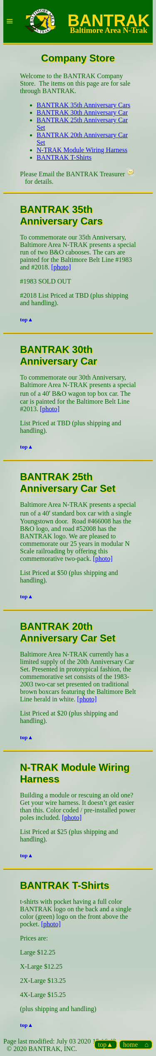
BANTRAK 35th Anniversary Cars (83, 105)
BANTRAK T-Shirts (64, 157)
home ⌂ (136, 1044)
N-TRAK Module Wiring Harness (82, 149)
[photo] (61, 267)
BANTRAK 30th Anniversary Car (82, 112)
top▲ (105, 1044)
